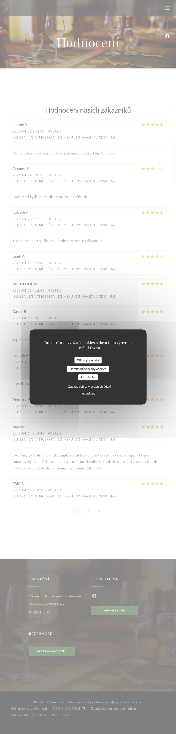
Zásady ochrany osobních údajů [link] (89, 386)
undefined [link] (88, 393)
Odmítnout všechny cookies (88, 368)
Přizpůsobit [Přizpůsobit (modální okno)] (87, 377)
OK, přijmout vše (88, 360)
